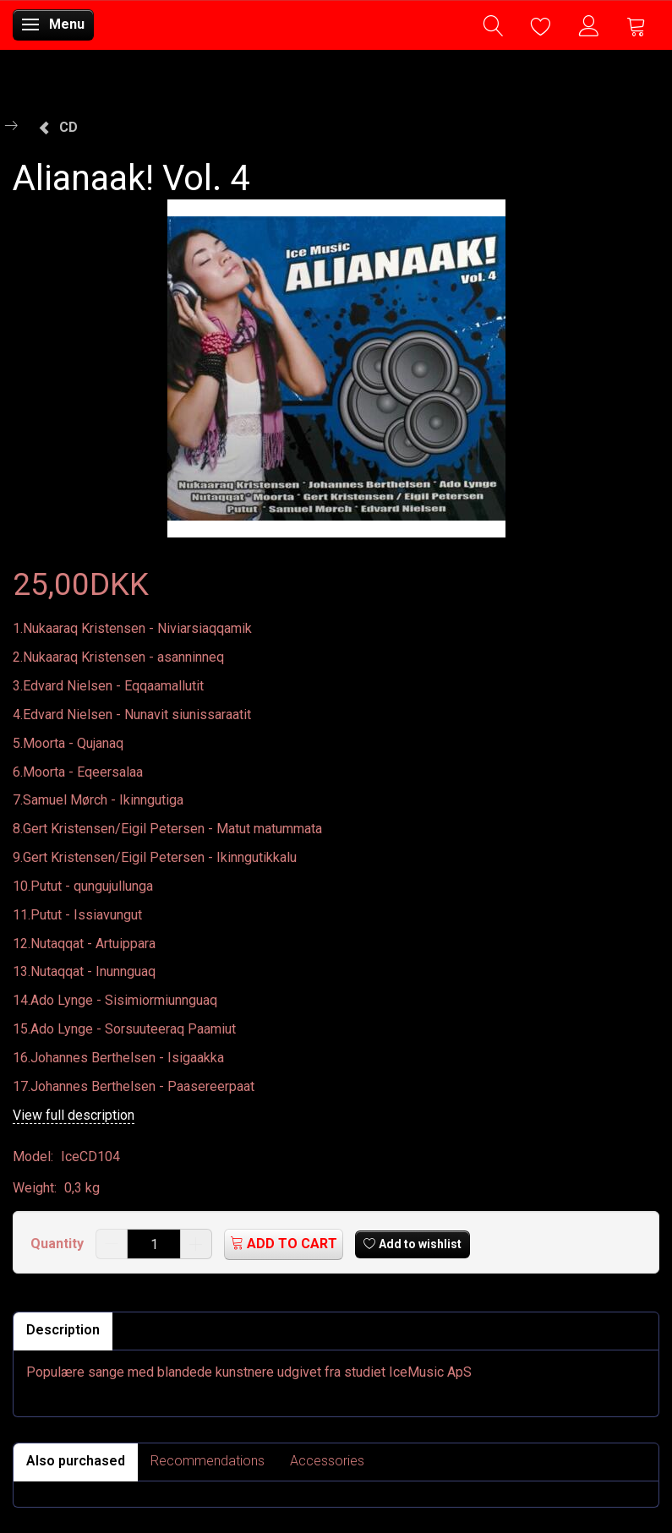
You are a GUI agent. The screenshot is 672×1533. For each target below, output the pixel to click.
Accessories (327, 1461)
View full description (73, 1115)
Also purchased (75, 1461)
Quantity (58, 1244)
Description (63, 1330)
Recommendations (207, 1461)
